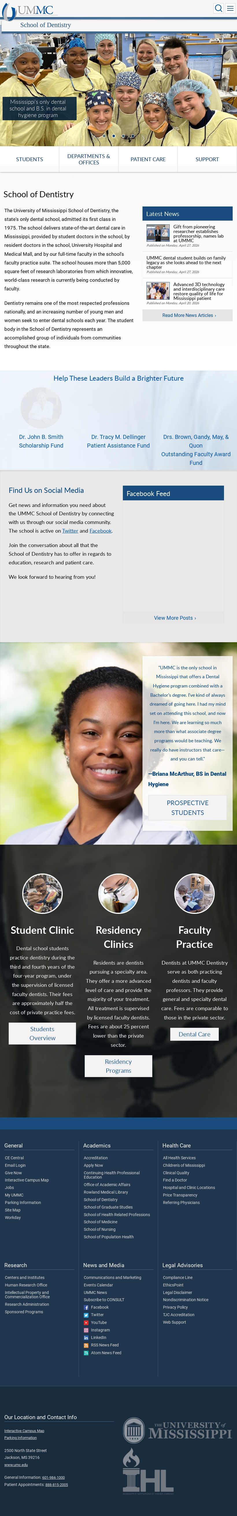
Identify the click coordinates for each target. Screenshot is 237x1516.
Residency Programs (118, 1059)
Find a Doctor (175, 1174)
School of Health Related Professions (117, 1208)
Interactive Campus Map (27, 1174)
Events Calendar (98, 1279)
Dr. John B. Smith (41, 430)
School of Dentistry (102, 9)
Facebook (101, 524)
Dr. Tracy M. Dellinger (118, 430)
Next (143, 132)
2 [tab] (114, 130)
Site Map (13, 1204)
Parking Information (23, 1196)
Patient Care (148, 152)
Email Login (15, 1159)
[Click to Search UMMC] (218, 8)
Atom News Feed (102, 1346)
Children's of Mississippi (184, 1159)
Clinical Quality (176, 1166)
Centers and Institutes (25, 1271)
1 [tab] (105, 130)
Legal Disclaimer (177, 1286)
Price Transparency (180, 1189)
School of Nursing (100, 1223)
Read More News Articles (187, 309)
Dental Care (194, 1028)
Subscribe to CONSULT (104, 1293)
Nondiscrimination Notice (185, 1293)
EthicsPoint (173, 1279)
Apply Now (93, 1159)
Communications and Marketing (112, 1271)
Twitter (70, 524)
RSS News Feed (101, 1339)
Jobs (9, 1181)
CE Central (14, 1151)
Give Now (13, 1166)
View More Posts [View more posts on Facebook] (173, 612)
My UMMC (14, 1189)
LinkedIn (95, 1331)
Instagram (97, 1324)
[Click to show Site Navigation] (230, 8)
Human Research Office (26, 1279)
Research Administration (27, 1298)
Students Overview (42, 1027)
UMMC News (95, 1286)
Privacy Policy (175, 1301)
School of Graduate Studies (108, 1201)
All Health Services (179, 1151)
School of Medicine (100, 1215)
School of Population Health (109, 1230)
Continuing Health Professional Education (112, 1169)
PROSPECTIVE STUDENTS (188, 801)
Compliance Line (177, 1271)
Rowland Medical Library (106, 1186)
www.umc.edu (16, 1458)
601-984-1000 (53, 1471)
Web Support (174, 1316)
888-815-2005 (56, 1478)
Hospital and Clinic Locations (189, 1181)
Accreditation (96, 1151)
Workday (13, 1211)
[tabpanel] (118, 79)
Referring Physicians (181, 1196)
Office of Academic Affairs (107, 1178)
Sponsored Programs (24, 1305)
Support (207, 152)
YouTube (95, 1316)
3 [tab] (124, 130)
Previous (94, 132)
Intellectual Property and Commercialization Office (27, 1288)
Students (29, 152)
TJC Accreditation (179, 1308)
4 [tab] (133, 130)
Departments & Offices (88, 152)
